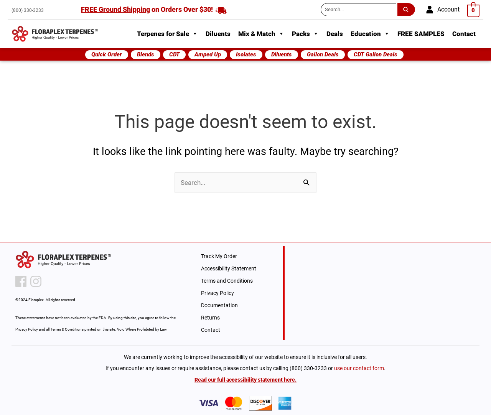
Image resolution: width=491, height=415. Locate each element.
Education (370, 33)
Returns (210, 318)
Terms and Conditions (227, 281)
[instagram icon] (35, 281)
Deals (334, 34)
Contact (464, 34)
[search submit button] (407, 9)
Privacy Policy (217, 293)
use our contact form (359, 368)
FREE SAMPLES (421, 34)
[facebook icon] (20, 281)
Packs (305, 33)
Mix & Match (261, 33)
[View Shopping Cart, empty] (473, 10)
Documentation (219, 305)
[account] (443, 9)
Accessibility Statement (228, 268)
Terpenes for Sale (167, 33)
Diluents (218, 34)
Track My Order (219, 256)
